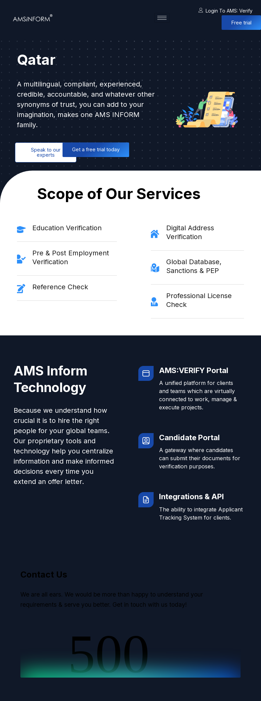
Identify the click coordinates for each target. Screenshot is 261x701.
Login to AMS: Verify (225, 11)
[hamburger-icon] (162, 18)
